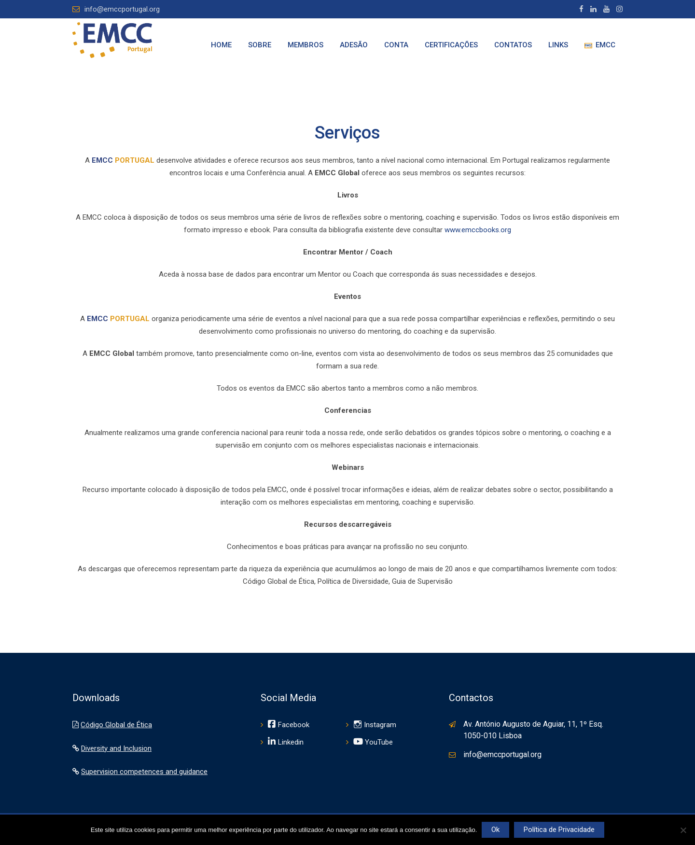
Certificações (451, 45)
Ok (495, 829)
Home (221, 45)
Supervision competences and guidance (144, 771)
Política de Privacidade (559, 829)
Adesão (354, 45)
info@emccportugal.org (122, 9)
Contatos (513, 45)
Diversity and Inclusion (116, 748)
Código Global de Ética (116, 724)
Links (558, 45)
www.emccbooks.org (478, 229)
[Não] (683, 830)
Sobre (259, 45)
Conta (396, 45)
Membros (305, 45)
